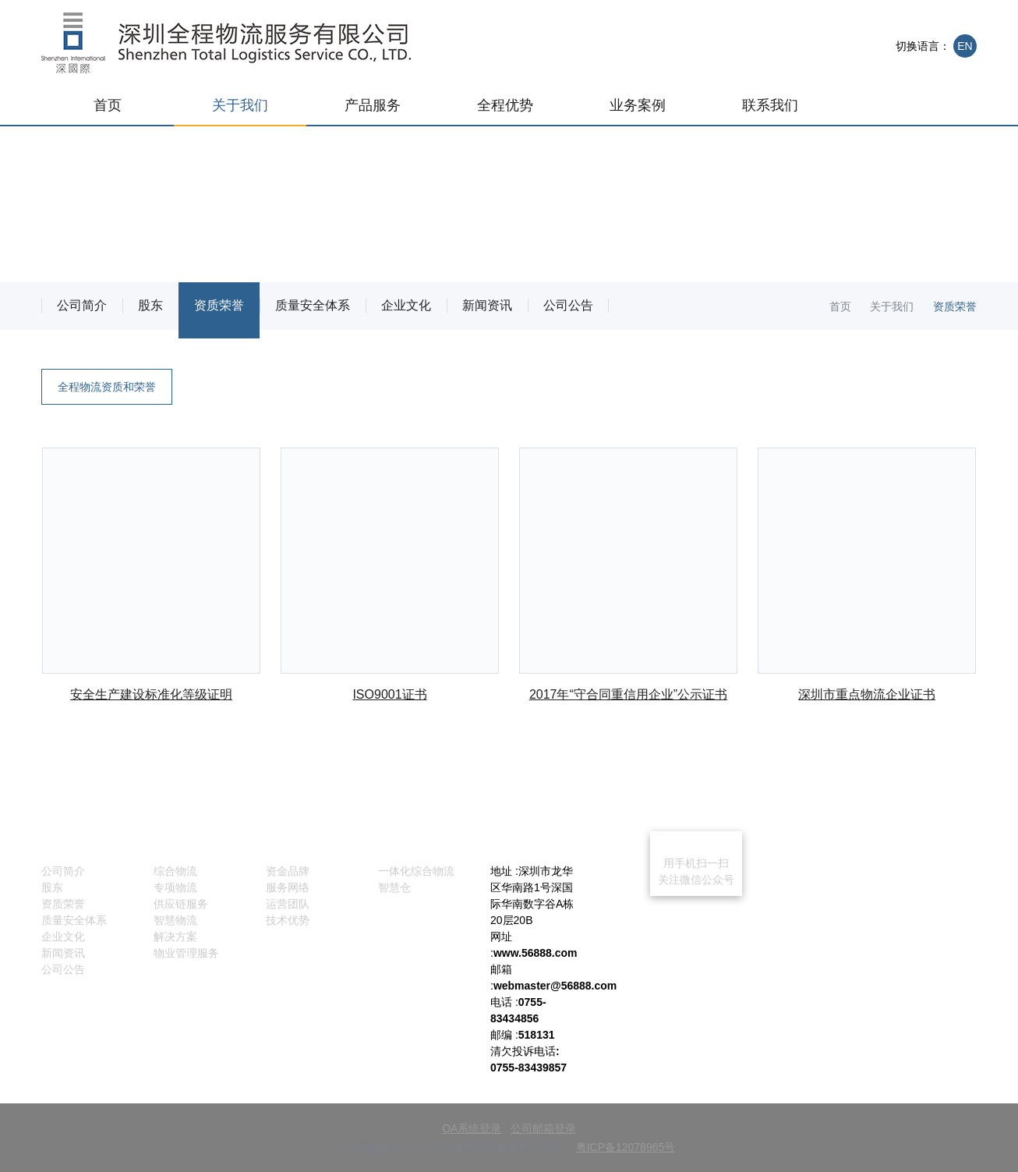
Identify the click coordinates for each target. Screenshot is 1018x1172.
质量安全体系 (312, 305)
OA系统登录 (471, 1128)
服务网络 (287, 887)
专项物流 (175, 887)
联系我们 (770, 105)
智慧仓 (394, 887)
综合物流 (175, 871)
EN (964, 46)
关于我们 (240, 105)
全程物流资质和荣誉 (107, 387)
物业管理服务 (186, 953)
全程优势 (505, 105)
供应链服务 (181, 904)
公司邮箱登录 (543, 1128)
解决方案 (175, 936)
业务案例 (638, 105)
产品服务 (373, 105)
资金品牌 (287, 871)
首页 (108, 105)
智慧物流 (175, 920)
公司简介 (82, 305)
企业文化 (406, 305)
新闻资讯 (487, 305)
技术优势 (287, 920)
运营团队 (287, 904)
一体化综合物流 (416, 871)
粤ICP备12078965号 (626, 1147)
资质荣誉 (219, 308)
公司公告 (568, 305)
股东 (150, 305)
